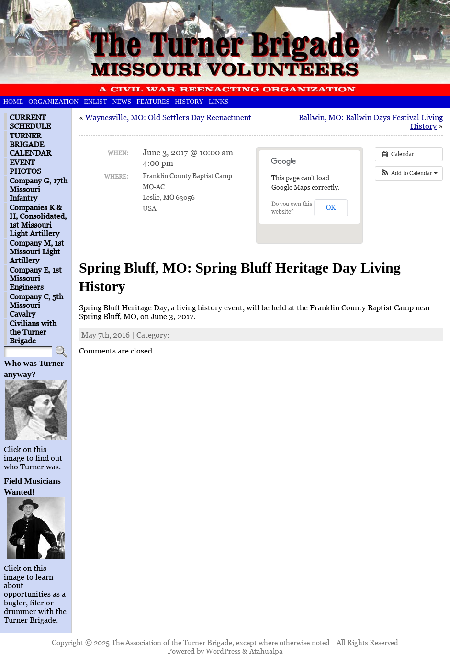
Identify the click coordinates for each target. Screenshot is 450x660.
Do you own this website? (291, 207)
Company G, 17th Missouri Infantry (39, 189)
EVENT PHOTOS (25, 166)
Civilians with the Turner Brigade (33, 332)
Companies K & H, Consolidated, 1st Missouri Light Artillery (38, 220)
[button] (408, 173)
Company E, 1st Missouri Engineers (36, 278)
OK (331, 207)
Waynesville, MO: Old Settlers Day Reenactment (168, 117)
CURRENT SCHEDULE (30, 121)
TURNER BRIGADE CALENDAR (30, 144)
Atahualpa (266, 651)
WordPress (223, 651)
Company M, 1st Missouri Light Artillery (37, 251)
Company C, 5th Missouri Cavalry (36, 305)
